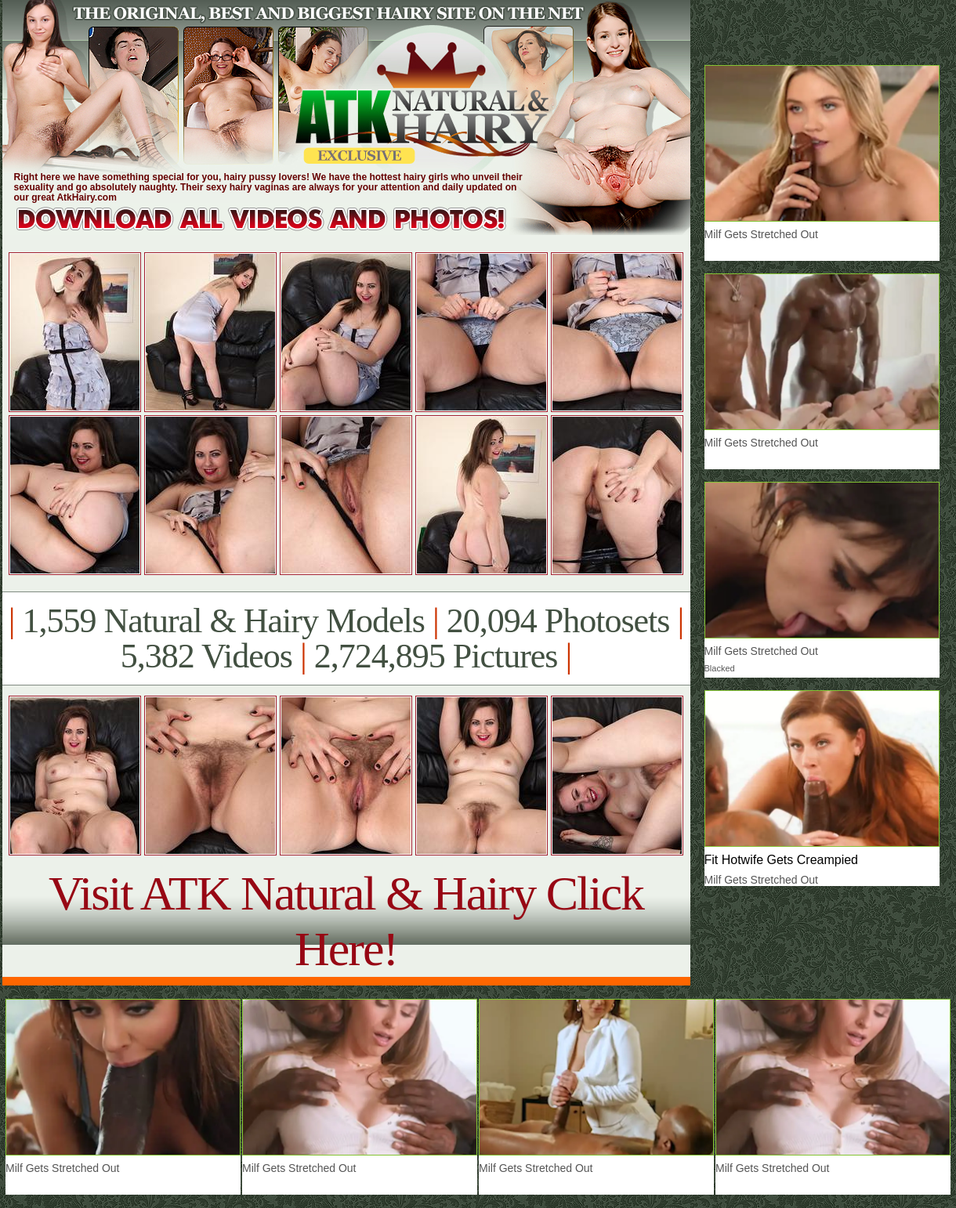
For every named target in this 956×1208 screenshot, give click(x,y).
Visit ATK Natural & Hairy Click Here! (346, 920)
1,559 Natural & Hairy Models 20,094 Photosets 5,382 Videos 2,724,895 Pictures (346, 638)
